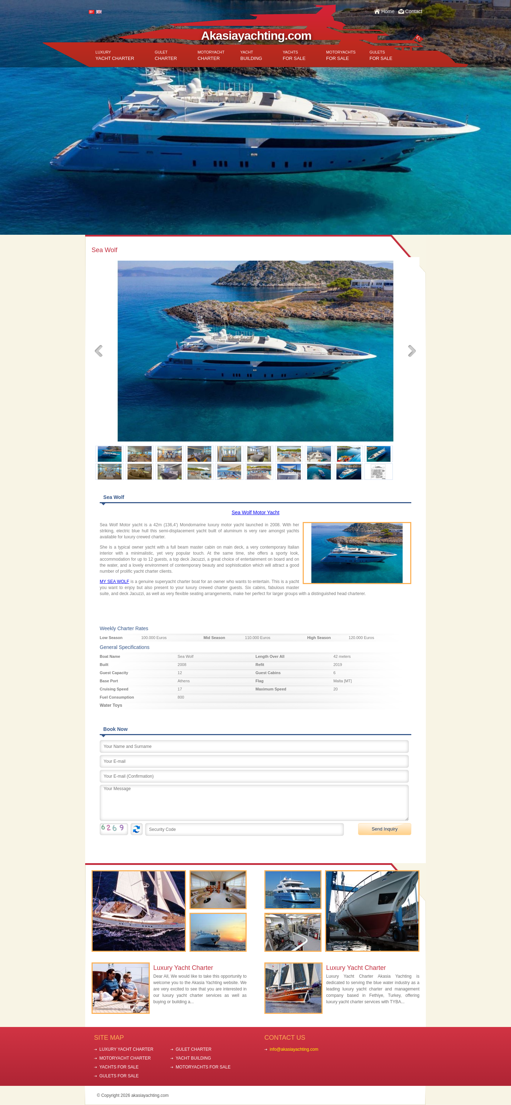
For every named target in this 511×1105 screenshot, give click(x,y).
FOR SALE (294, 55)
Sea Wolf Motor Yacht (256, 512)
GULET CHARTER (193, 1049)
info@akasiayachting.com (294, 1049)
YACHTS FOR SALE (118, 1067)
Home (387, 11)
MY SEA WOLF (114, 581)
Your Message (254, 803)
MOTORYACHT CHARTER (125, 1058)
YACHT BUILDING (193, 1058)
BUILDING (251, 55)
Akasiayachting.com (256, 35)
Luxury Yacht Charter (183, 967)
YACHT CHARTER (114, 55)
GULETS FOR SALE (119, 1075)
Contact (413, 11)
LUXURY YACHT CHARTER (126, 1049)
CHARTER (166, 55)
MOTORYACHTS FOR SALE (203, 1067)
